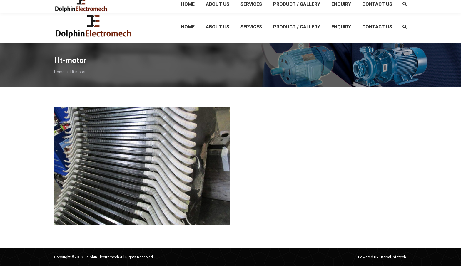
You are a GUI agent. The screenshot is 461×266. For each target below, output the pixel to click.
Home (59, 72)
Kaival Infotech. (394, 257)
